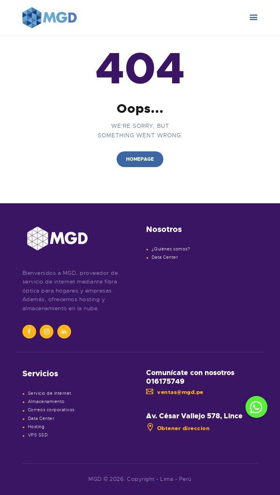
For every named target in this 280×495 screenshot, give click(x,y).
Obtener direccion (178, 428)
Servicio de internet (49, 393)
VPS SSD (38, 435)
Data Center (165, 257)
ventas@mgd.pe (174, 392)
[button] (256, 407)
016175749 (165, 381)
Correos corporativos (51, 409)
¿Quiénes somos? (171, 249)
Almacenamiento (46, 401)
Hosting (36, 426)
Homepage (140, 159)
